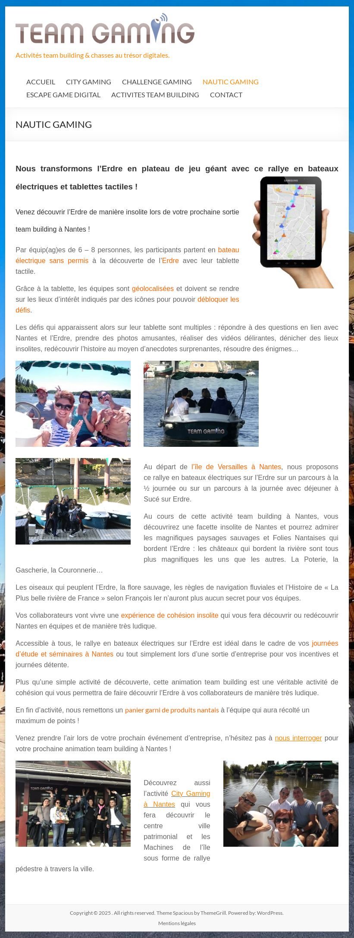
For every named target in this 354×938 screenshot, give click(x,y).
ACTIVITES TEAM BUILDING (155, 94)
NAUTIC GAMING (231, 81)
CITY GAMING (88, 81)
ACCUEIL (40, 81)
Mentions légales (177, 923)
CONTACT (226, 94)
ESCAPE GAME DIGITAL (63, 94)
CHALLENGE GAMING (157, 81)
